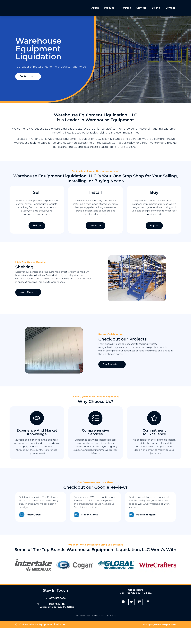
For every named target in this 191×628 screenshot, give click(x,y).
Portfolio (126, 7)
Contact (170, 7)
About (95, 7)
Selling (156, 7)
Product (109, 7)
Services (141, 7)
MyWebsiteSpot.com (163, 624)
